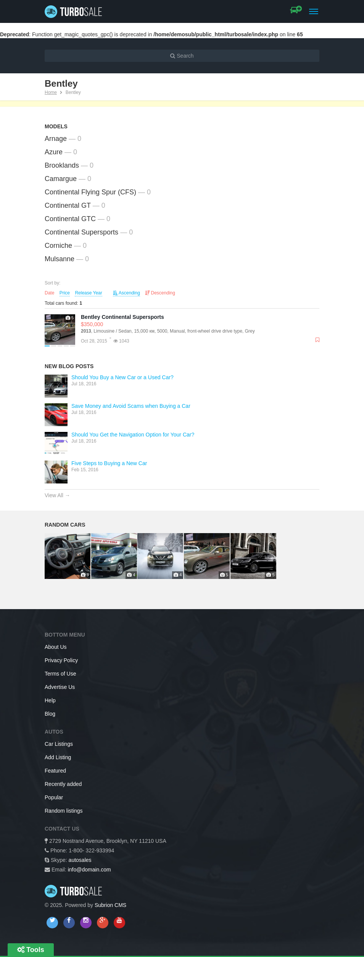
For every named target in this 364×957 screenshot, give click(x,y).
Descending (160, 293)
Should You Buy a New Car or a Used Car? (122, 377)
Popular (54, 797)
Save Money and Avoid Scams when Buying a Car (130, 406)
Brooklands (62, 165)
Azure (54, 152)
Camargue (61, 179)
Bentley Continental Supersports (122, 317)
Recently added (63, 784)
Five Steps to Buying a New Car (109, 463)
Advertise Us (60, 687)
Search (181, 56)
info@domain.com (89, 869)
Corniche (58, 245)
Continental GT (68, 205)
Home (51, 92)
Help (50, 700)
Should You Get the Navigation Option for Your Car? (132, 435)
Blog (50, 714)
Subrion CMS (110, 905)
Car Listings (59, 744)
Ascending (126, 293)
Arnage (56, 138)
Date (49, 293)
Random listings (64, 811)
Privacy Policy (61, 660)
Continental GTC (70, 219)
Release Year (88, 293)
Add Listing (58, 757)
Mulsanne (59, 259)
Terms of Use (60, 674)
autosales (80, 860)
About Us (56, 647)
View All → (57, 495)
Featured (55, 771)
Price (65, 293)
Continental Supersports (81, 232)
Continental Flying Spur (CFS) (90, 192)
